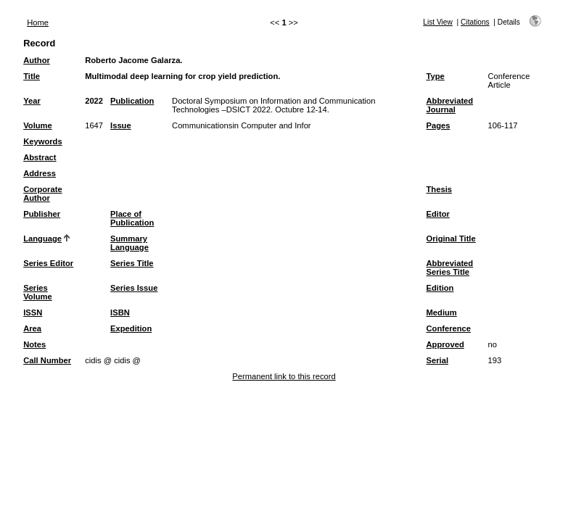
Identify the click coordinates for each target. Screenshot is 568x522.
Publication (132, 100)
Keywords (42, 141)
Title (31, 76)
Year (32, 100)
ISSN (32, 312)
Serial (437, 360)
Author (36, 60)
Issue (120, 125)
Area (32, 328)
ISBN (120, 312)
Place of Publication (132, 218)
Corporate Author (42, 193)
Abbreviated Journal (450, 105)
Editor (438, 214)
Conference (449, 328)
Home (38, 22)
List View (438, 22)
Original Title (451, 238)
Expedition (131, 328)
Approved (445, 344)
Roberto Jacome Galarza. (133, 60)
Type (436, 76)
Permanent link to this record (283, 376)
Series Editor (48, 263)
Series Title (132, 263)
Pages (438, 125)
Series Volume (37, 292)
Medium (442, 312)
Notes (34, 344)
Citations (475, 22)
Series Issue (133, 287)
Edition (440, 287)
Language (42, 238)
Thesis (439, 189)
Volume (37, 125)
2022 (94, 100)
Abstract (39, 157)
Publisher (41, 214)
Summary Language (129, 243)
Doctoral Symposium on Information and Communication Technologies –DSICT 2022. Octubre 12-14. (273, 105)
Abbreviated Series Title (450, 267)
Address (39, 173)
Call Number (47, 360)
